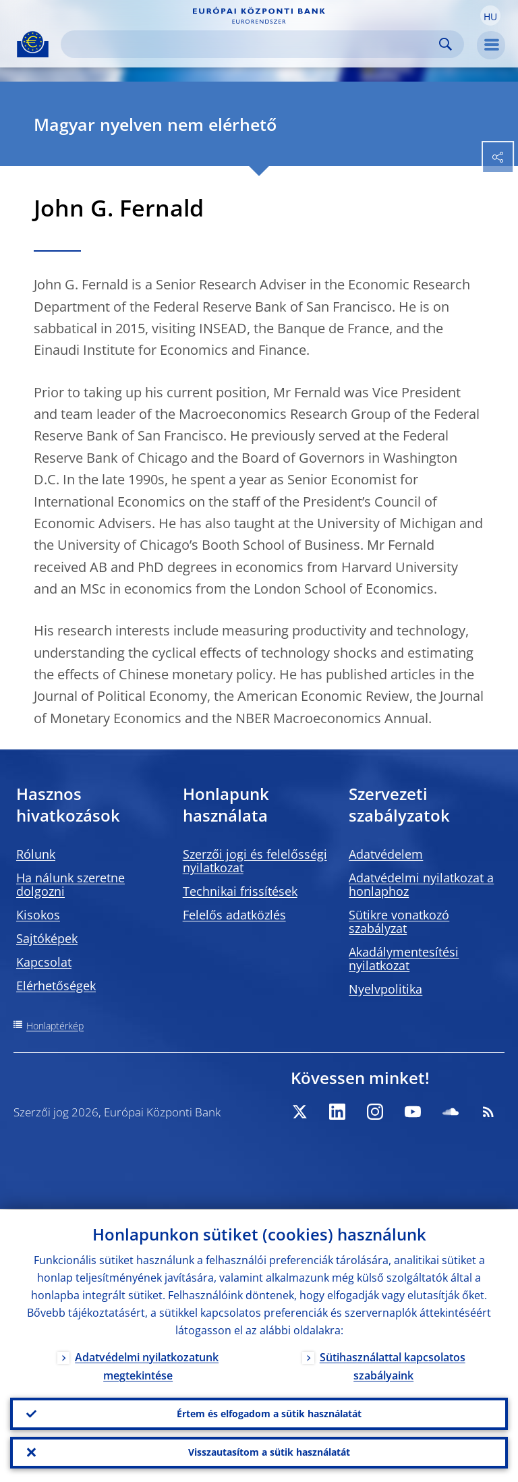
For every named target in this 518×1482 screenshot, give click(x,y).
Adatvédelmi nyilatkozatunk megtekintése (147, 1364)
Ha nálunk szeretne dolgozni (70, 884)
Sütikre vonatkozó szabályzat (399, 921)
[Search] (251, 44)
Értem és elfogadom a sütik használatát (269, 1412)
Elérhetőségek (56, 985)
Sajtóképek (47, 938)
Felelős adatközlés (234, 915)
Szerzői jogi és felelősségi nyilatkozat (255, 861)
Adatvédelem (386, 854)
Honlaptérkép (55, 1025)
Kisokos (38, 915)
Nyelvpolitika (385, 989)
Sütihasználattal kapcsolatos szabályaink (392, 1364)
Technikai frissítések (240, 891)
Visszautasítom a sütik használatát (269, 1452)
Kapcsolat (43, 962)
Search (445, 44)
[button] (490, 15)
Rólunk (35, 854)
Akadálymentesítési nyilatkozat (404, 958)
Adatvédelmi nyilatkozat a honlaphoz (421, 884)
